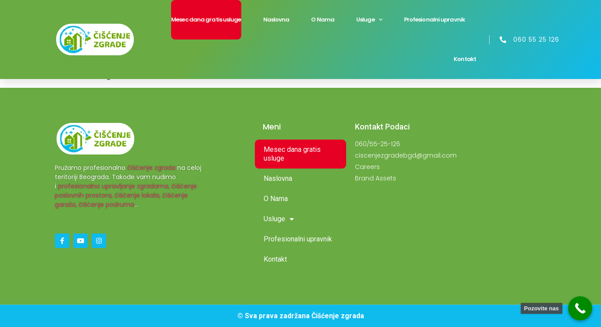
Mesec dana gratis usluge (206, 19)
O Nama (322, 19)
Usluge (369, 19)
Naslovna (276, 19)
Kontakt (465, 59)
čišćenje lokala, (137, 195)
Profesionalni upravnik (434, 19)
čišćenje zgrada (151, 167)
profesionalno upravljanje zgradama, (114, 186)
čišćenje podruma (106, 204)
